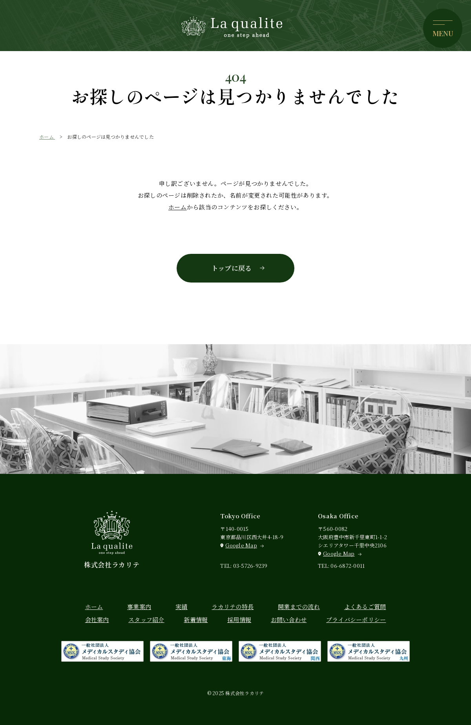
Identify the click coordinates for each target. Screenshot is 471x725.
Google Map (241, 545)
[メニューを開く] (442, 28)
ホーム (177, 207)
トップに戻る (232, 268)
